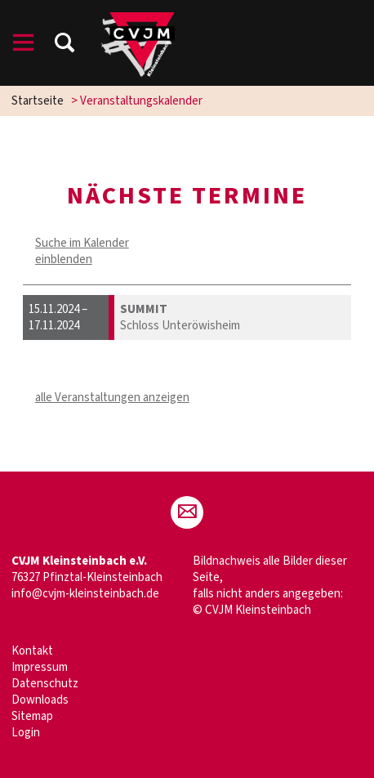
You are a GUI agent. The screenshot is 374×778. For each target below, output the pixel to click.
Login (25, 732)
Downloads (40, 700)
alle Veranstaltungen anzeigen (112, 397)
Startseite (37, 101)
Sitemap (32, 716)
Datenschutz (44, 683)
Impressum (39, 667)
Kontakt (32, 651)
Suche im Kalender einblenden (82, 251)
